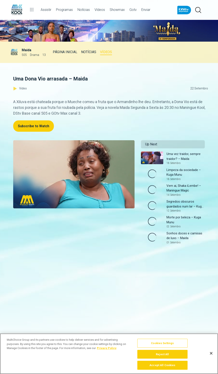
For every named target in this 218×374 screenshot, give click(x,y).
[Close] (211, 353)
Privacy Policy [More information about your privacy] (106, 348)
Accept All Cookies (162, 365)
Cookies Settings (162, 343)
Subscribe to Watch (33, 126)
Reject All (162, 354)
